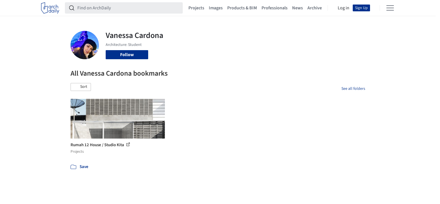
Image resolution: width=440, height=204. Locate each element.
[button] (81, 87)
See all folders (353, 89)
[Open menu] (390, 7)
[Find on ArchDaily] (128, 8)
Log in (343, 8)
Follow (127, 55)
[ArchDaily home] (50, 8)
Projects (196, 8)
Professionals (275, 8)
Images (216, 8)
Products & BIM (242, 8)
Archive (314, 8)
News (297, 8)
